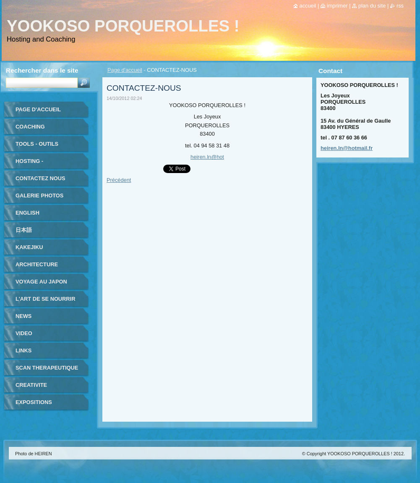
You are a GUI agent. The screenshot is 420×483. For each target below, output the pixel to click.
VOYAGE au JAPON (41, 281)
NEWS (23, 316)
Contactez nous (40, 178)
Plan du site (372, 6)
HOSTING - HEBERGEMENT (36, 164)
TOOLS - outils (37, 144)
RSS (400, 6)
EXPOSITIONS (34, 402)
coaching (30, 126)
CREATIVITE (31, 385)
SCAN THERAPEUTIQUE (47, 368)
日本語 (24, 230)
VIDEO (24, 333)
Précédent (119, 180)
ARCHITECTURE (37, 264)
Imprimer (337, 6)
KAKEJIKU (29, 247)
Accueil (308, 6)
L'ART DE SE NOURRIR (45, 299)
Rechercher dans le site (42, 70)
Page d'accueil (124, 70)
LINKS (23, 350)
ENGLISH (27, 213)
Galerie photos (39, 195)
